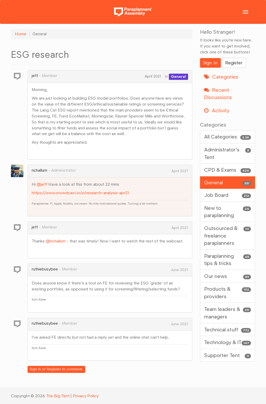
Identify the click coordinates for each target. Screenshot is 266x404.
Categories (221, 77)
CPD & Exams (227, 170)
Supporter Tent (227, 355)
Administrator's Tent (227, 153)
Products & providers (227, 292)
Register (54, 369)
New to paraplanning (227, 211)
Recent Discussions (218, 94)
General (178, 76)
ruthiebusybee (45, 269)
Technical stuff (227, 329)
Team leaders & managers (227, 312)
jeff (35, 75)
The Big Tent (57, 395)
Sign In (35, 369)
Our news (227, 276)
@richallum (56, 241)
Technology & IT (227, 342)
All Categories (227, 137)
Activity (216, 110)
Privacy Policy (86, 395)
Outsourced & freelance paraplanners (227, 235)
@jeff (42, 184)
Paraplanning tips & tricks (227, 259)
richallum (39, 170)
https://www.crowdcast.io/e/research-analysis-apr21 (80, 192)
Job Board (227, 195)
